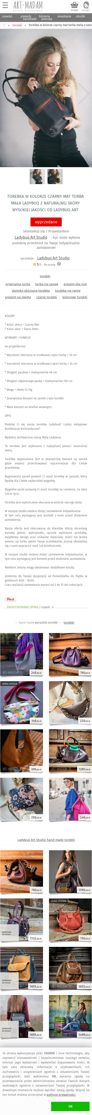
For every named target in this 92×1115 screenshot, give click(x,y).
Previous (8, 93)
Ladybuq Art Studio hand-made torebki (46, 840)
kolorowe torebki (74, 297)
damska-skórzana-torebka (31, 290)
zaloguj (86, 10)
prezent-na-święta (18, 297)
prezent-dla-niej (75, 284)
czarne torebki (46, 297)
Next (84, 93)
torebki (45, 276)
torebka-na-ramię (67, 290)
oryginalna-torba (18, 284)
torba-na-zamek (46, 284)
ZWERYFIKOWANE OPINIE (30, 607)
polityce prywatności (61, 1094)
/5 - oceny (43, 265)
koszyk (74, 10)
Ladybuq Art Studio (31, 237)
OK (70, 1106)
